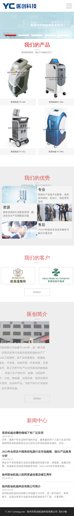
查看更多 (37, 292)
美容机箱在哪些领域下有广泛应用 (22, 432)
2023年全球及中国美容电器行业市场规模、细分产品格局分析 (36, 453)
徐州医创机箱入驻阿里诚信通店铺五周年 (27, 474)
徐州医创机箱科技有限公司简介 (21, 486)
